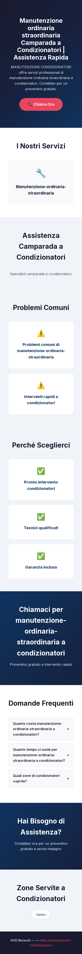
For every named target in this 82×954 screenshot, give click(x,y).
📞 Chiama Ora (41, 104)
